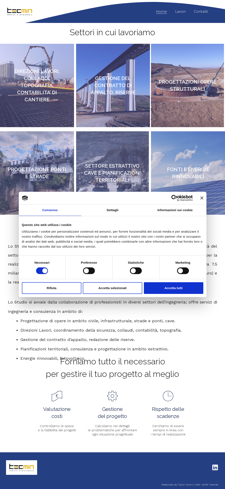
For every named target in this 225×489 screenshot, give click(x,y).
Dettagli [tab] (112, 210)
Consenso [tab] (50, 210)
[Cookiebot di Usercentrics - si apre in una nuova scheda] (174, 198)
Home (161, 11)
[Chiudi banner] (201, 198)
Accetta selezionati (112, 288)
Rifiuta (52, 288)
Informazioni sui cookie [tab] (175, 210)
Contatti (201, 11)
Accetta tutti (174, 288)
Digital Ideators (186, 484)
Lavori (180, 11)
